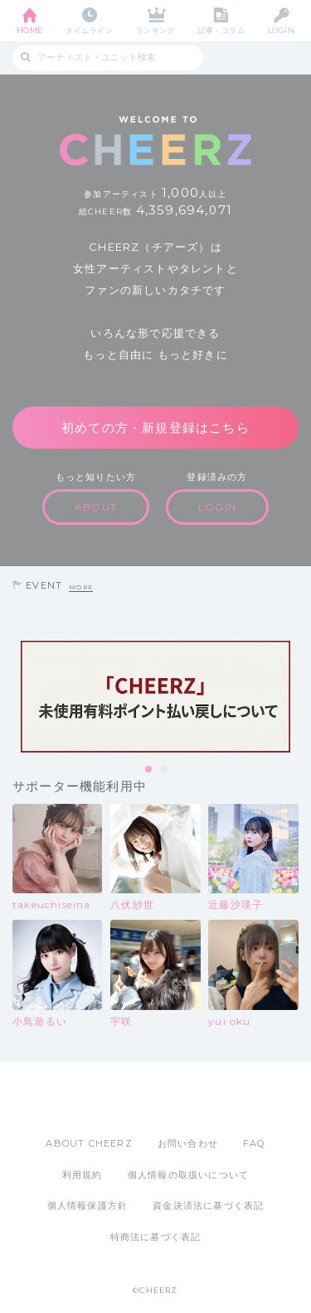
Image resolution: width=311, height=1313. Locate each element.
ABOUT (96, 507)
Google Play (198, 1098)
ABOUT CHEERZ (89, 1143)
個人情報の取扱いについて (188, 1175)
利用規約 (82, 1175)
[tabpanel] (155, 697)
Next (294, 697)
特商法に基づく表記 (156, 1237)
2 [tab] (164, 770)
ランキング (155, 30)
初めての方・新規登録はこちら (155, 427)
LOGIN (281, 30)
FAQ (254, 1143)
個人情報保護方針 (88, 1205)
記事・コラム (221, 30)
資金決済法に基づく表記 (208, 1205)
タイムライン (89, 30)
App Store (110, 1098)
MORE (81, 587)
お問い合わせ (188, 1143)
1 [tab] (149, 770)
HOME (30, 30)
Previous (16, 697)
